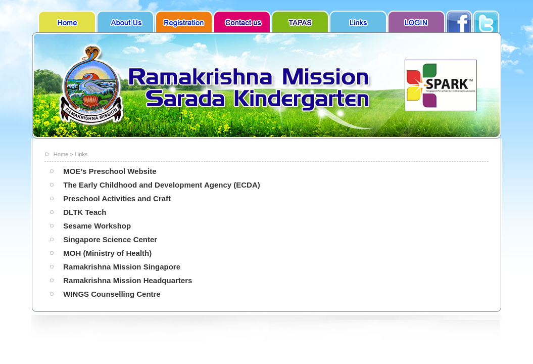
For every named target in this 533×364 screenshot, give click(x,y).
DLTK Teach (84, 212)
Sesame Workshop (97, 225)
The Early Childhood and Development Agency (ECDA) (161, 184)
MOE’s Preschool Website (109, 171)
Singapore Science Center (110, 239)
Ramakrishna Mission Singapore (121, 266)
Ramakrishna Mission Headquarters (127, 280)
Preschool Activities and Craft (117, 198)
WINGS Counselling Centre (112, 294)
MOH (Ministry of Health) (107, 253)
